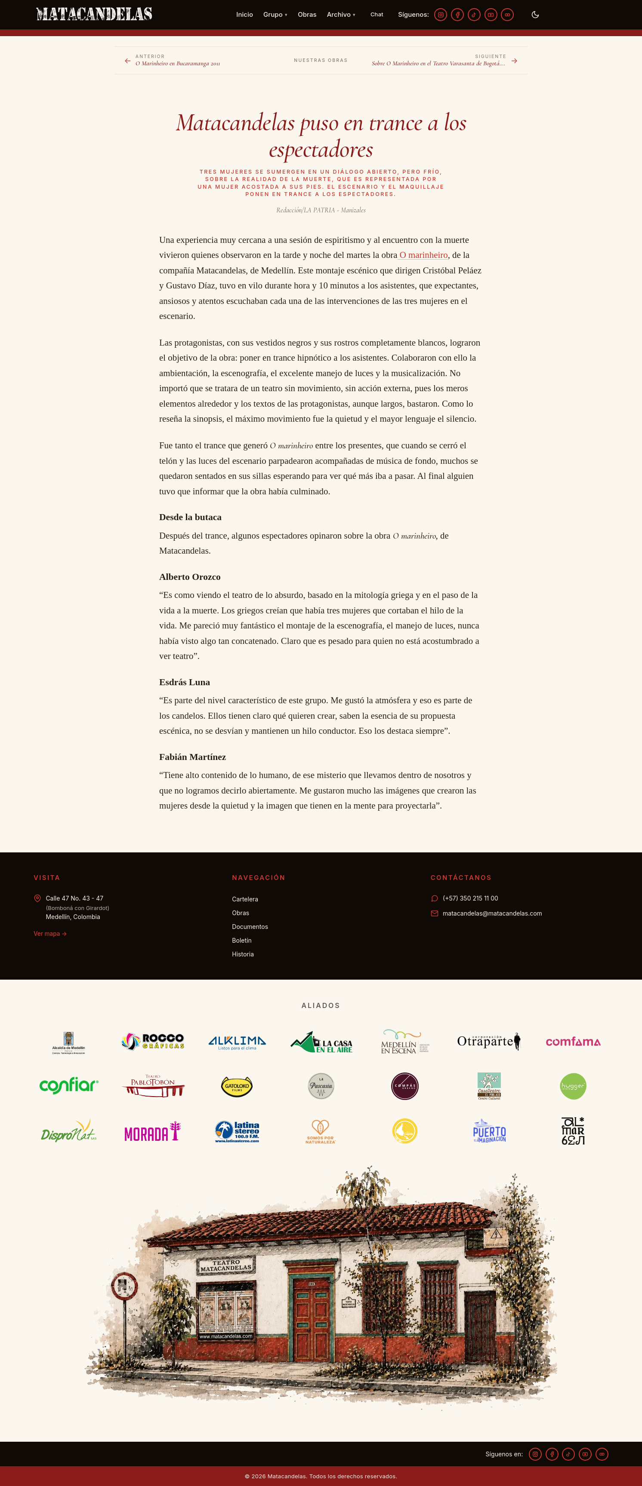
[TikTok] (474, 14)
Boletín (241, 940)
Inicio (244, 14)
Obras (307, 14)
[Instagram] (440, 14)
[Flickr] (507, 14)
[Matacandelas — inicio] (94, 14)
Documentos (250, 926)
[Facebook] (457, 14)
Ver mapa (50, 933)
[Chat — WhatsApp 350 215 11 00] (377, 14)
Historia (243, 954)
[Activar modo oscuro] (535, 14)
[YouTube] (491, 14)
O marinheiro (423, 255)
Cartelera (245, 899)
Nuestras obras (321, 60)
